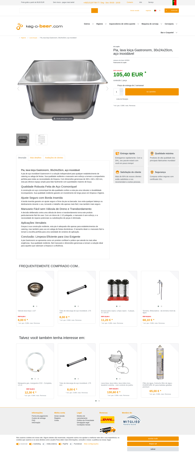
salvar (153, 449)
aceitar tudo (153, 439)
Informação (36, 422)
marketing (37, 444)
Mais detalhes (35, 157)
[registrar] (146, 10)
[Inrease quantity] (121, 89)
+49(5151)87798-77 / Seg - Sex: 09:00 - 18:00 (99, 2)
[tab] (22, 157)
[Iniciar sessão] (134, 10)
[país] (155, 10)
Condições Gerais (83, 424)
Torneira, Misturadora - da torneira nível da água (159, 311)
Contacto (125, 2)
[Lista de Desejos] (161, 10)
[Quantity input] (116, 91)
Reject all (153, 444)
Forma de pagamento (40, 415)
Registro (57, 417)
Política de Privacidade (85, 420)
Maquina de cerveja (150, 23)
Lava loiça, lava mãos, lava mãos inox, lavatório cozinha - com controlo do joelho (117, 384)
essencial (23, 444)
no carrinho (162, 91)
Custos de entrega (39, 417)
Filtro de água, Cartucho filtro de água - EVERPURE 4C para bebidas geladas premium (158, 384)
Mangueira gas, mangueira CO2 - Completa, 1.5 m (35, 384)
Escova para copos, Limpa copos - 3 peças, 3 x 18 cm (118, 311)
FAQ (33, 420)
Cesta (56, 420)
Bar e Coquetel (167, 32)
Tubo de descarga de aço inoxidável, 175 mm (75, 311)
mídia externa (52, 444)
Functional (78, 444)
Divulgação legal (83, 422)
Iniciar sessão (59, 415)
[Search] (94, 10)
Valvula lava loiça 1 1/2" (27, 310)
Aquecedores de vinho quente (122, 23)
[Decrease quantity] (121, 93)
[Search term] (55, 10)
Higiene (99, 23)
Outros (87, 23)
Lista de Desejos (121, 99)
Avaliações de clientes (54, 157)
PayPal (65, 444)
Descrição (22, 157)
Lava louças (33, 37)
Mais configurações (91, 444)
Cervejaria (169, 23)
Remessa (132, 105)
